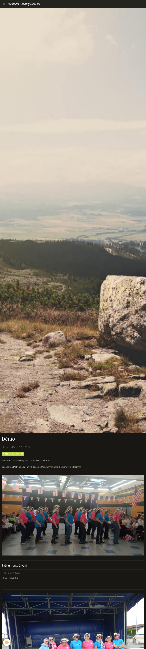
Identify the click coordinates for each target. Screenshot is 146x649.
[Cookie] (6, 642)
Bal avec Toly (11, 573)
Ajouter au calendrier (13, 454)
